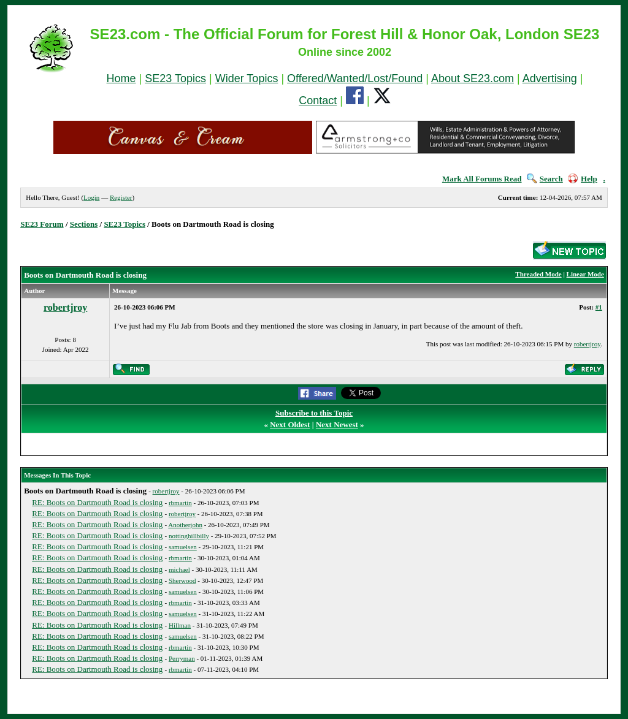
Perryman (182, 658)
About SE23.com (472, 78)
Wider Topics (246, 78)
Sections (84, 224)
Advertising (550, 78)
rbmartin (180, 502)
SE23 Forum (41, 224)
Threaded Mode (538, 274)
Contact (318, 100)
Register (121, 197)
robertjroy (65, 307)
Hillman (180, 625)
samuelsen (183, 546)
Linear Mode (585, 274)
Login (91, 197)
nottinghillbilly (189, 535)
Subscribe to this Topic (314, 412)
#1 (598, 307)
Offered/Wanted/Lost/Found (355, 78)
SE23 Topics (175, 78)
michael (179, 569)
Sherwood (182, 580)
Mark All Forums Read (482, 178)
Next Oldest (290, 424)
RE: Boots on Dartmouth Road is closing (97, 502)
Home (121, 78)
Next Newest (337, 424)
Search (545, 178)
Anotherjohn (185, 524)
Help (582, 178)
